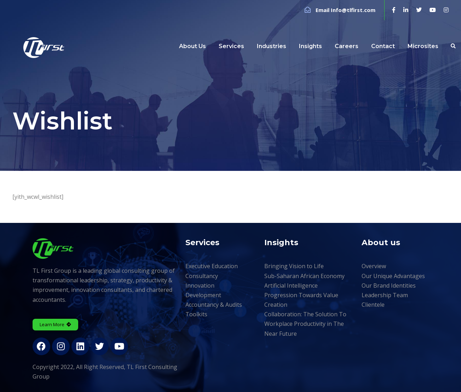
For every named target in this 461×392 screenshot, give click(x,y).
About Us (192, 46)
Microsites (423, 46)
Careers (346, 46)
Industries (271, 46)
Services (231, 46)
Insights (310, 46)
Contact (383, 46)
